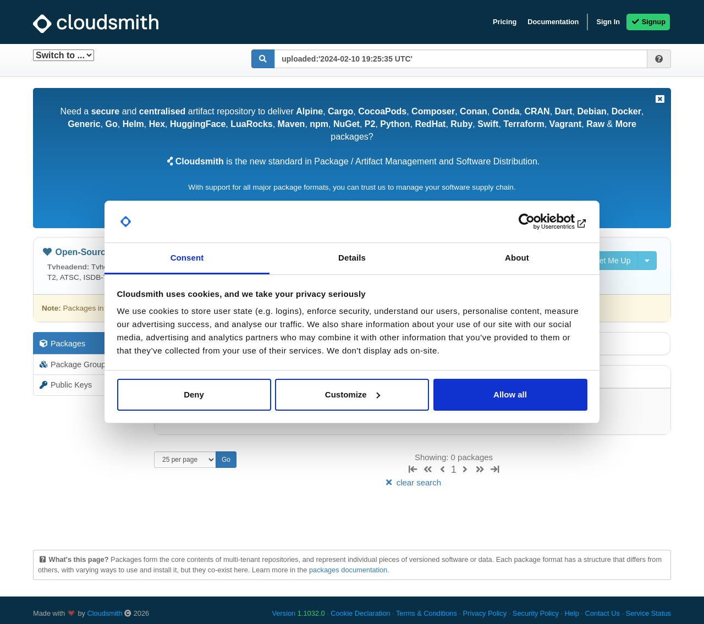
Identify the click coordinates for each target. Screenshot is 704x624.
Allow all (510, 394)
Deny (194, 394)
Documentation (553, 22)
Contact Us (602, 613)
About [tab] (517, 257)
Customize (352, 394)
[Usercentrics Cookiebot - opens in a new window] (539, 221)
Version (298, 613)
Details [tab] (352, 257)
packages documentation (348, 570)
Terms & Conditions (426, 613)
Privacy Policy (485, 613)
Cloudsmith (105, 613)
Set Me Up (606, 260)
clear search (412, 482)
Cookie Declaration (360, 613)
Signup (648, 22)
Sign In (608, 22)
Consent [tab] (187, 257)
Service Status (648, 613)
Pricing (504, 22)
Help (571, 613)
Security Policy (536, 613)
